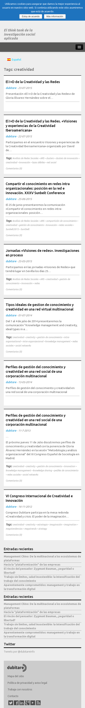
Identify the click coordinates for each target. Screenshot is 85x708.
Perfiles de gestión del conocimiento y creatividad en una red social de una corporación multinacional (35, 371)
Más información (54, 16)
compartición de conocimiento (61, 221)
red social (51, 162)
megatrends (30, 528)
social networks (23, 345)
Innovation (69, 466)
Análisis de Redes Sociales (25, 158)
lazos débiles (38, 162)
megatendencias (14, 528)
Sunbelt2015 (12, 229)
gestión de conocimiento (31, 225)
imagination (70, 524)
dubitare (11, 87)
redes (37, 283)
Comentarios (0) (14, 168)
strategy (42, 528)
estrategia (42, 524)
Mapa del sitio (16, 676)
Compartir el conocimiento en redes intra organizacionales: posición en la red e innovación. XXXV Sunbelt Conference (38, 188)
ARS (42, 158)
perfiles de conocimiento (66, 470)
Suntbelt (25, 229)
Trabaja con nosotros (20, 689)
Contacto (13, 696)
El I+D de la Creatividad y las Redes (33, 82)
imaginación (56, 524)
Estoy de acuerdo (30, 16)
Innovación (24, 162)
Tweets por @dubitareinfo (19, 651)
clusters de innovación (67, 158)
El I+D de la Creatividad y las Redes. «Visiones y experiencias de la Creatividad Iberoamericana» (41, 125)
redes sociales (65, 225)
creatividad (11, 162)
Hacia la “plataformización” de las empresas (32, 564)
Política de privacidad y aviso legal (27, 682)
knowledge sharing (42, 470)
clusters (50, 158)
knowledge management (57, 341)
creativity (30, 337)
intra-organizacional (33, 341)
